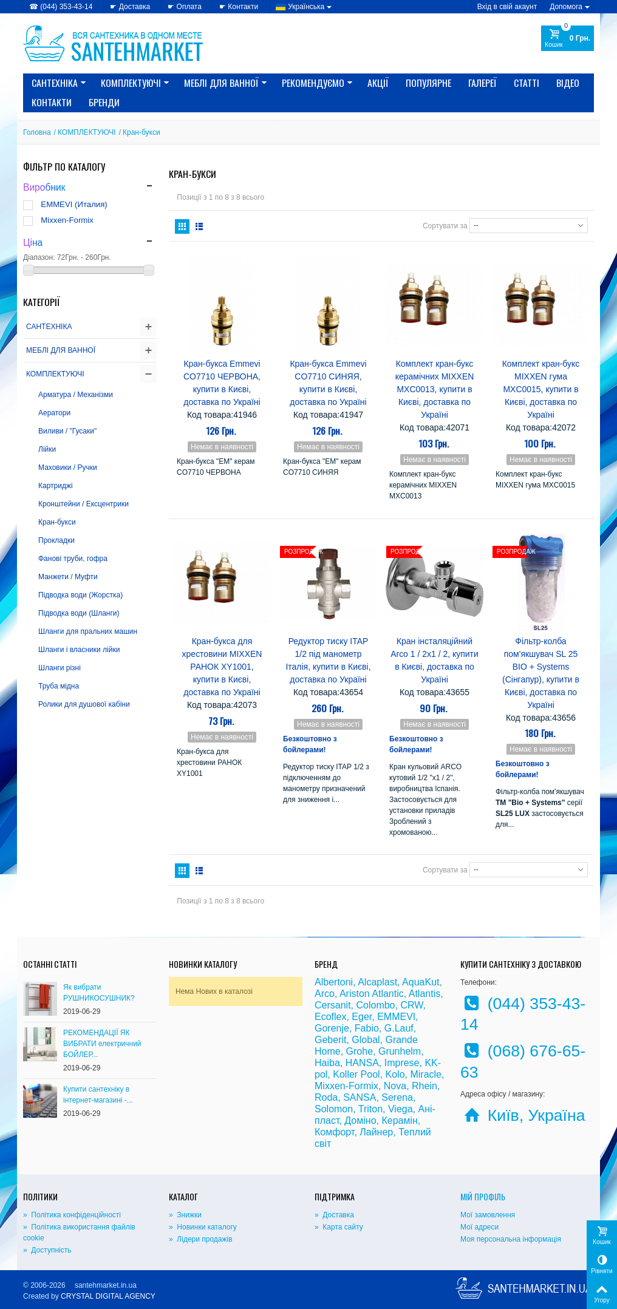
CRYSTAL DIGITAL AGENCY (108, 1296)
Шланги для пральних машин (87, 631)
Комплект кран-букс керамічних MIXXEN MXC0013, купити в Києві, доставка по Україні (434, 389)
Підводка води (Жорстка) (80, 595)
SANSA (359, 1097)
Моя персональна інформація (510, 1239)
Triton (370, 1109)
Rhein (424, 1086)
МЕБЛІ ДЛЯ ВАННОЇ (225, 82)
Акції (378, 82)
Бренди (104, 102)
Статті (526, 82)
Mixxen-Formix (67, 220)
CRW (411, 1005)
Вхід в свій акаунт (507, 6)
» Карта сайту (339, 1227)
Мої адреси (479, 1227)
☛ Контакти (238, 6)
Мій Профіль (482, 1196)
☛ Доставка (130, 6)
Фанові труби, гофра (72, 558)
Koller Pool (356, 1074)
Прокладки (56, 540)
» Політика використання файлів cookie (79, 1232)
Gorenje (332, 1028)
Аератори (54, 413)
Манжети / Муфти (68, 577)
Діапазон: (39, 257)
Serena (397, 1097)
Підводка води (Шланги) (79, 613)
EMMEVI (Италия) (74, 204)
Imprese (402, 1063)
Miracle (425, 1074)
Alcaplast (377, 982)
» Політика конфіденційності (72, 1215)
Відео (567, 82)
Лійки (47, 449)
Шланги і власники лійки (79, 649)
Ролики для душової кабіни (84, 704)
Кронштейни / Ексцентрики (83, 504)
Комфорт (334, 1132)
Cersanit (333, 1005)
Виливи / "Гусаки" (67, 431)
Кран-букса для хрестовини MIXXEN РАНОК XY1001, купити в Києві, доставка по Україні (222, 666)
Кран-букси (57, 522)
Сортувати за (445, 225)
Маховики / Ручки (67, 467)
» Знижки (185, 1215)
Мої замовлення (487, 1215)
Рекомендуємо (317, 82)
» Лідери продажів (201, 1239)
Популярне (428, 82)
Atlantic (387, 993)
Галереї (482, 82)
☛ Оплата (185, 6)
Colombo (375, 1005)
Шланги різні (59, 668)
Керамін (399, 1120)
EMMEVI (396, 1016)
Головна (37, 132)
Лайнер (376, 1132)
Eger (362, 1016)
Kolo (395, 1074)
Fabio (367, 1028)
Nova (395, 1086)
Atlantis (424, 993)
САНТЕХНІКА (59, 82)
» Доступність (47, 1250)
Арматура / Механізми (75, 394)
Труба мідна (58, 686)
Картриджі (55, 485)
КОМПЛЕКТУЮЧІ (135, 82)
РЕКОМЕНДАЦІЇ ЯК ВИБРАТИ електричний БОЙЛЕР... (102, 1043)
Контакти (52, 102)
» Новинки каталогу (203, 1227)
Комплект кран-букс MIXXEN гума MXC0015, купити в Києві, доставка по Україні (541, 389)
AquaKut (420, 982)
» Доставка (334, 1215)
